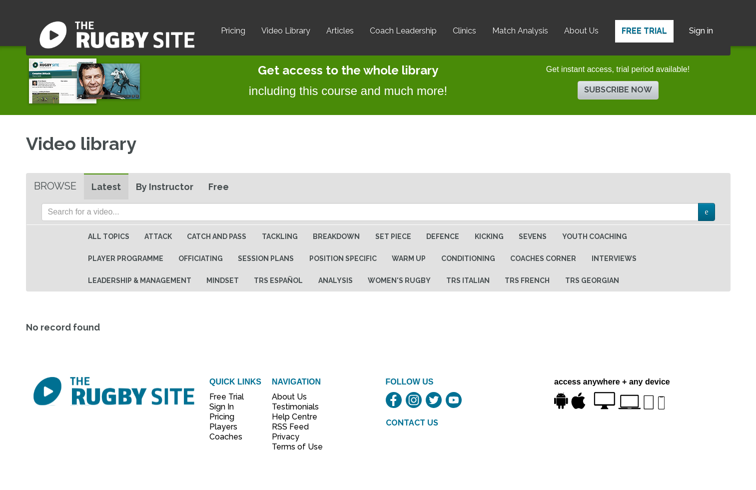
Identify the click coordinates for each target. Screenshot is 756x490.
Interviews (614, 258)
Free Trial (644, 31)
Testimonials (292, 407)
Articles (340, 31)
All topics (108, 236)
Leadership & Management (139, 280)
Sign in (701, 31)
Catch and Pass (216, 236)
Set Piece (393, 236)
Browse (55, 186)
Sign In (221, 407)
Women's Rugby (399, 280)
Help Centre (292, 417)
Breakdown (336, 236)
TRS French (527, 280)
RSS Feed (291, 427)
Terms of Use (292, 447)
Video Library (285, 31)
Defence (442, 236)
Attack (158, 236)
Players (223, 427)
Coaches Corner (543, 258)
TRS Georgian (592, 280)
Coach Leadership (403, 31)
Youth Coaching (594, 236)
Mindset (222, 280)
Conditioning (468, 258)
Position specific (343, 258)
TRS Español (278, 280)
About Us (581, 31)
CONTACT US (412, 423)
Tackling (280, 236)
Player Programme (125, 258)
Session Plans (266, 258)
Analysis (335, 280)
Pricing (233, 31)
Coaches (225, 437)
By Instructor (164, 187)
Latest (106, 187)
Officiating (200, 258)
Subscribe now (618, 89)
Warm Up (409, 258)
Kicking (489, 236)
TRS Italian (468, 280)
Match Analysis (520, 31)
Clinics (464, 31)
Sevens (533, 236)
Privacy (285, 437)
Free (218, 187)
